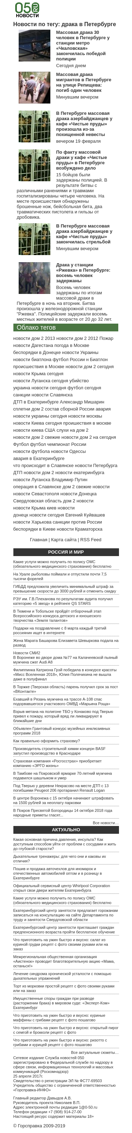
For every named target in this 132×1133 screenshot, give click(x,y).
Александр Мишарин (82, 402)
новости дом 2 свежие (36, 437)
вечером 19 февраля (78, 141)
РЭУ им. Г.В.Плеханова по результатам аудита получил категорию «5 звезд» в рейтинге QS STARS (63, 601)
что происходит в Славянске (43, 465)
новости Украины (80, 352)
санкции (22, 394)
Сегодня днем (71, 65)
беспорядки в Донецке (37, 352)
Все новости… (106, 823)
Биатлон (99, 359)
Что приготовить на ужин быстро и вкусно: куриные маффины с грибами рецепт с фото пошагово (59, 1017)
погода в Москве (72, 345)
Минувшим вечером (77, 97)
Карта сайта (63, 539)
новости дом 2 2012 (77, 338)
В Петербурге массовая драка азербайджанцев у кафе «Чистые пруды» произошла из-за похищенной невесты (84, 124)
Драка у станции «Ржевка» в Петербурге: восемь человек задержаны (83, 272)
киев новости (61, 508)
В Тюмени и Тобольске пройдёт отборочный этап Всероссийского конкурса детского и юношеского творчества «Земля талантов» (57, 615)
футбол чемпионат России (58, 444)
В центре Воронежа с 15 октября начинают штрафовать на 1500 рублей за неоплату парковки (63, 800)
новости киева (28, 430)
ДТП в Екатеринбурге (36, 402)
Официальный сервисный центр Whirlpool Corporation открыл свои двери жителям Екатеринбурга (61, 888)
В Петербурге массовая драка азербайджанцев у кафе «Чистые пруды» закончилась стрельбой (84, 233)
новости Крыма (29, 508)
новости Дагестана (33, 345)
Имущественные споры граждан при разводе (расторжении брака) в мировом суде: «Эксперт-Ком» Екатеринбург (61, 1003)
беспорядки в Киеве (34, 529)
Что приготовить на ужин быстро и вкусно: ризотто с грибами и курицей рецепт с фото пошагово (60, 1042)
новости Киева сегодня (37, 423)
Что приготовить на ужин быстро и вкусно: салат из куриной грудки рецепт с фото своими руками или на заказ (60, 944)
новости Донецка (79, 493)
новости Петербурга (96, 465)
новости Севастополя (36, 493)
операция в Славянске (37, 486)
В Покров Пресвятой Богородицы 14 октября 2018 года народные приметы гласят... (62, 812)
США (50, 430)
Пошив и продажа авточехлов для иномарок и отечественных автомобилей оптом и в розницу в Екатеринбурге (57, 873)
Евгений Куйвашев (85, 515)
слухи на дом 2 (73, 430)
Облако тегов (36, 327)
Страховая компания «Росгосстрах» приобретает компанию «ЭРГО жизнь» (57, 763)
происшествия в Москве (38, 366)
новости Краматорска (79, 529)
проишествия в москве (87, 423)
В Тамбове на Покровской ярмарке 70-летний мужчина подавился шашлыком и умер (62, 775)
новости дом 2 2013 (34, 338)
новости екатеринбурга (79, 472)
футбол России (69, 359)
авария (103, 409)
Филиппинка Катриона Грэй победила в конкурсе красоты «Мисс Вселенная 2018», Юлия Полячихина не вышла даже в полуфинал (65, 674)
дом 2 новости (78, 500)
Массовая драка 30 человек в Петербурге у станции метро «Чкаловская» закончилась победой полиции (83, 45)
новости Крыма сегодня (38, 373)
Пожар (106, 338)
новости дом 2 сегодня (89, 366)
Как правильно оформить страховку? (46, 741)
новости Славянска (52, 394)
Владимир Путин (70, 479)
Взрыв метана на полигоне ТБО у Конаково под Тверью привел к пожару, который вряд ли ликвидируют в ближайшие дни (63, 716)
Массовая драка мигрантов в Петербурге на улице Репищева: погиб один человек (84, 82)
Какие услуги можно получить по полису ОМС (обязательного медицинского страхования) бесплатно (62, 564)
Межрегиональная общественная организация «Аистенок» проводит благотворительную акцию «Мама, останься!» (64, 961)
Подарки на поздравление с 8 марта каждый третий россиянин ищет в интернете (59, 630)
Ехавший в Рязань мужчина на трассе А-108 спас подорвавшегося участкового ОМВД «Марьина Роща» (62, 701)
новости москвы (85, 416)
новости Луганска (31, 479)
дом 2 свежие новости (86, 486)
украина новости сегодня (40, 387)
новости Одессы (68, 451)
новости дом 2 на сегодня (89, 437)
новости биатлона (32, 359)
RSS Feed (90, 539)
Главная (38, 539)
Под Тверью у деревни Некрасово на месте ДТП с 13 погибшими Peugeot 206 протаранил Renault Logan (61, 788)
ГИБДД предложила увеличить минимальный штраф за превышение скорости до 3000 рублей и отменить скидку (64, 588)
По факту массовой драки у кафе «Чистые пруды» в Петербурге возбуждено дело (81, 160)
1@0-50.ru (88, 1107)
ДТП (18, 472)
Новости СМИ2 (26, 653)
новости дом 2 (39, 472)
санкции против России (77, 522)
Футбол (21, 444)
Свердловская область (37, 500)
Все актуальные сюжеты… (95, 1052)
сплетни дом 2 (28, 409)
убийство (79, 380)
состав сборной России (69, 409)
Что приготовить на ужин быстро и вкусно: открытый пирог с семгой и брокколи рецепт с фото (66, 1030)
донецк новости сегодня (38, 515)
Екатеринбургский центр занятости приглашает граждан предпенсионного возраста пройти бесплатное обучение (64, 929)
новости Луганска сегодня (40, 380)
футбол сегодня (84, 387)
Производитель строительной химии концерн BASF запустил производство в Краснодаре (59, 751)
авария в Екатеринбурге (39, 458)
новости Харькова (32, 522)
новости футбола (31, 451)
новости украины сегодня (40, 416)
